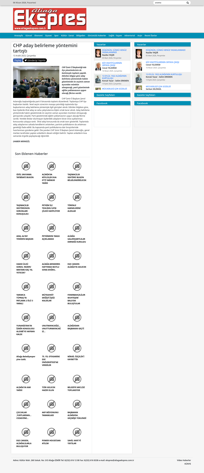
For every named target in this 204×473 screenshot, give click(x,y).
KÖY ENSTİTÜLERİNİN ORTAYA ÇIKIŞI (112, 64)
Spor (56, 35)
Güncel (29, 35)
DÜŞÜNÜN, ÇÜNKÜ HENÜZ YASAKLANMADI (114, 51)
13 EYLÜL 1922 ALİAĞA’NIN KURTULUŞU (114, 77)
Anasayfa (18, 35)
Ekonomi (38, 35)
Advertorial (129, 35)
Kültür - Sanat (67, 35)
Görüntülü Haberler (97, 35)
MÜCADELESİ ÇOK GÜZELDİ (114, 88)
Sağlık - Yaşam (115, 35)
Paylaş (18, 60)
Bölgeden (80, 35)
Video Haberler (184, 460)
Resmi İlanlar (151, 35)
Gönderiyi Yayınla (35, 60)
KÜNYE (188, 463)
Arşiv (139, 35)
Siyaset (48, 35)
